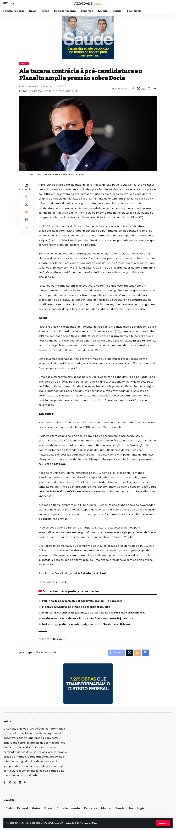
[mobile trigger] (6, 3)
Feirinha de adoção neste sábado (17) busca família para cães (82, 600)
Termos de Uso (91, 823)
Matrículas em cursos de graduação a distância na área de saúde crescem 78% (93, 612)
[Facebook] (4, 783)
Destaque (59, 639)
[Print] (149, 89)
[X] (10, 783)
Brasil (24, 64)
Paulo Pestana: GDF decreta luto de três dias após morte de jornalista (88, 618)
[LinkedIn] (26, 783)
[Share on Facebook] (133, 89)
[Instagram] (15, 783)
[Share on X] (138, 89)
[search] (170, 3)
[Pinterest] (20, 783)
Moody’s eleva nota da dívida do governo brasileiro (76, 606)
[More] (154, 89)
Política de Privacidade (62, 823)
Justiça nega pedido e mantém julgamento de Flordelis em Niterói (86, 624)
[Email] (143, 89)
